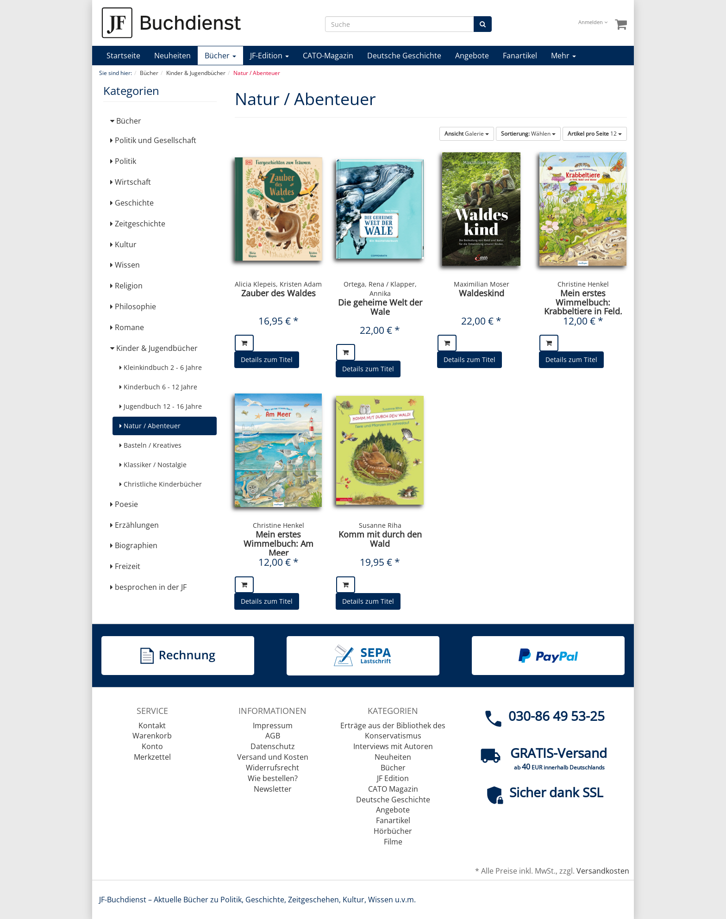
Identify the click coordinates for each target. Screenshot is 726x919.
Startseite (123, 55)
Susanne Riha (380, 525)
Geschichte (132, 203)
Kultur (123, 244)
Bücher (220, 55)
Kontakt (152, 725)
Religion (126, 286)
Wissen (125, 265)
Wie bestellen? (273, 778)
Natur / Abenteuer (150, 425)
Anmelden (592, 22)
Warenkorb (152, 736)
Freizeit (125, 566)
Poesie (124, 504)
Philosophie (133, 306)
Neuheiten (172, 55)
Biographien (133, 545)
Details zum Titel (267, 359)
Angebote (472, 55)
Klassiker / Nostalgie (153, 464)
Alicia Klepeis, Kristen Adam (278, 284)
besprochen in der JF (148, 587)
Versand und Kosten (272, 757)
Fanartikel (520, 55)
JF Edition (393, 778)
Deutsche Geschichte (404, 55)
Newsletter (273, 789)
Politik (123, 161)
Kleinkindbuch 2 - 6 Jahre (160, 367)
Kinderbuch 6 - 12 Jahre (158, 386)
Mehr (563, 55)
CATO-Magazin (328, 55)
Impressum (273, 725)
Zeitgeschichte (137, 224)
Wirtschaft (130, 182)
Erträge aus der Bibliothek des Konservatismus (392, 730)
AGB (272, 736)
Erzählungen (134, 525)
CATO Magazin (393, 789)
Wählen (528, 134)
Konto (152, 746)
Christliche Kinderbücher (160, 484)
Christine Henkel (583, 284)
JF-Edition (269, 55)
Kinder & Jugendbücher (154, 348)
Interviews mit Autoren (393, 746)
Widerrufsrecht (272, 768)
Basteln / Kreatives (150, 445)
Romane (127, 327)
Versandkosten (602, 871)
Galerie (466, 134)
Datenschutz (272, 746)
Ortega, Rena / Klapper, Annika (380, 289)
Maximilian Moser (481, 284)
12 (595, 134)
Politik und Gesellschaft (153, 140)
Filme (393, 842)
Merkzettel (152, 757)
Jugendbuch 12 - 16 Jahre (160, 406)
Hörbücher (393, 831)
